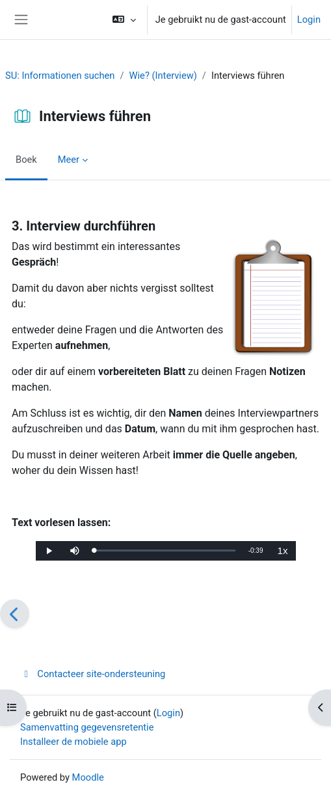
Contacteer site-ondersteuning (92, 674)
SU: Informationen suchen (59, 75)
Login (309, 19)
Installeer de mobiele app (73, 741)
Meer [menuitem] (68, 159)
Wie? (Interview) (163, 75)
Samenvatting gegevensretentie (86, 727)
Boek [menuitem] (26, 159)
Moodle (88, 777)
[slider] (164, 550)
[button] (124, 19)
